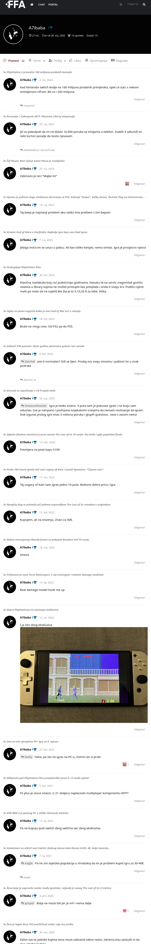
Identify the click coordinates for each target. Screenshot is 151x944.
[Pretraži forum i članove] (146, 7)
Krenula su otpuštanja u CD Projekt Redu (31, 390)
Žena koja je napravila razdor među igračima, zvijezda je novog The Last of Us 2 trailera (59, 888)
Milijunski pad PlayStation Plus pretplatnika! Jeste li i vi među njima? (48, 778)
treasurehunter (36, 406)
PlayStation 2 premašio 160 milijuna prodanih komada (39, 72)
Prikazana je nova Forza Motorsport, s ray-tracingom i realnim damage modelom (55, 574)
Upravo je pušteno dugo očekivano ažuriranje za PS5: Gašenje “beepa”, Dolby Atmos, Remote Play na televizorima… (76, 197)
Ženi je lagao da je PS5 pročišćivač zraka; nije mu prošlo (40, 924)
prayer (29, 903)
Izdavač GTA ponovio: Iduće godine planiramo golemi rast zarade (45, 346)
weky (28, 757)
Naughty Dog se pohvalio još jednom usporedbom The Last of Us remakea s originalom (58, 504)
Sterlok (30, 361)
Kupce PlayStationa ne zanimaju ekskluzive (32, 609)
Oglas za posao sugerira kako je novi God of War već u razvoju (44, 311)
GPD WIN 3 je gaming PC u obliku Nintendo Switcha (37, 813)
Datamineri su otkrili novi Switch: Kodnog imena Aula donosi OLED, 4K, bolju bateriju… (58, 848)
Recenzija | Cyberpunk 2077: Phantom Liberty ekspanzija (41, 116)
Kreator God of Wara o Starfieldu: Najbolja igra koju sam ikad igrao (47, 232)
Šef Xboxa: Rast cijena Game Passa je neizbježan (35, 161)
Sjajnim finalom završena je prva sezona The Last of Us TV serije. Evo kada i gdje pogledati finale (64, 434)
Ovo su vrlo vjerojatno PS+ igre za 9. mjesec (32, 741)
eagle (29, 863)
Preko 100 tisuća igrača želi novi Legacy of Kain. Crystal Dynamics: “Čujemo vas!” (55, 469)
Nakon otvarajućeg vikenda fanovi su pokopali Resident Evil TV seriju (48, 539)
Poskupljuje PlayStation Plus (24, 267)
